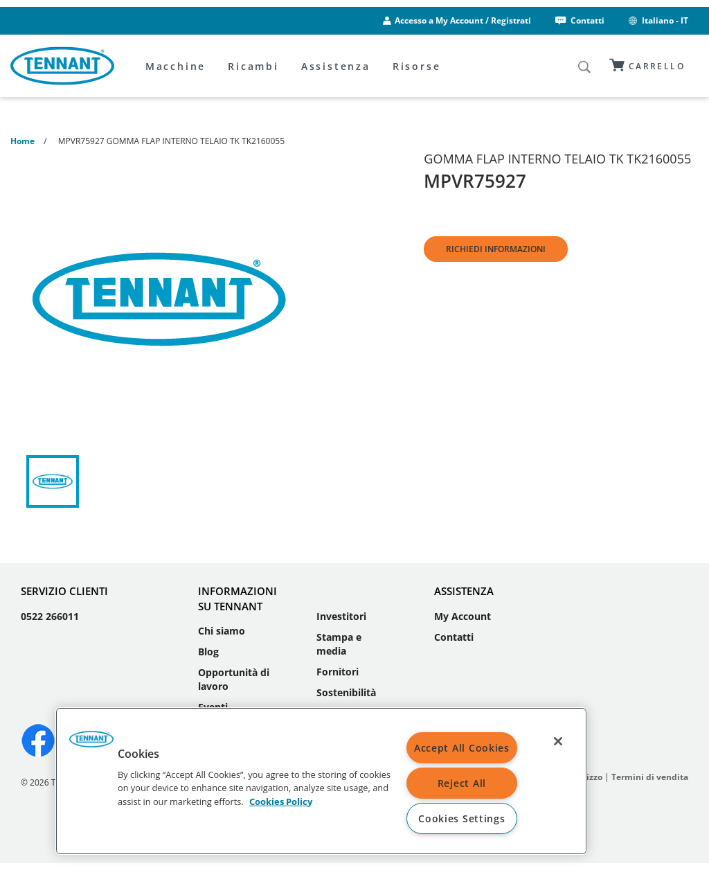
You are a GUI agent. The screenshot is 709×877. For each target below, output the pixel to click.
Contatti (578, 20)
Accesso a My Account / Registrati (463, 20)
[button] (91, 744)
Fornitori (337, 671)
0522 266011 (50, 616)
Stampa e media (338, 643)
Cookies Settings (461, 818)
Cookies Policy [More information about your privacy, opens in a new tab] (280, 801)
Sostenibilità (346, 692)
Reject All (462, 783)
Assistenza (335, 66)
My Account (462, 616)
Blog (208, 651)
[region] (321, 781)
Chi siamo (221, 630)
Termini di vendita (649, 777)
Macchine (175, 66)
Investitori (341, 616)
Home (22, 141)
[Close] (558, 741)
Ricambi (253, 66)
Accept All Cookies (462, 747)
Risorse (417, 66)
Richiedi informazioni (496, 249)
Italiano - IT (657, 20)
